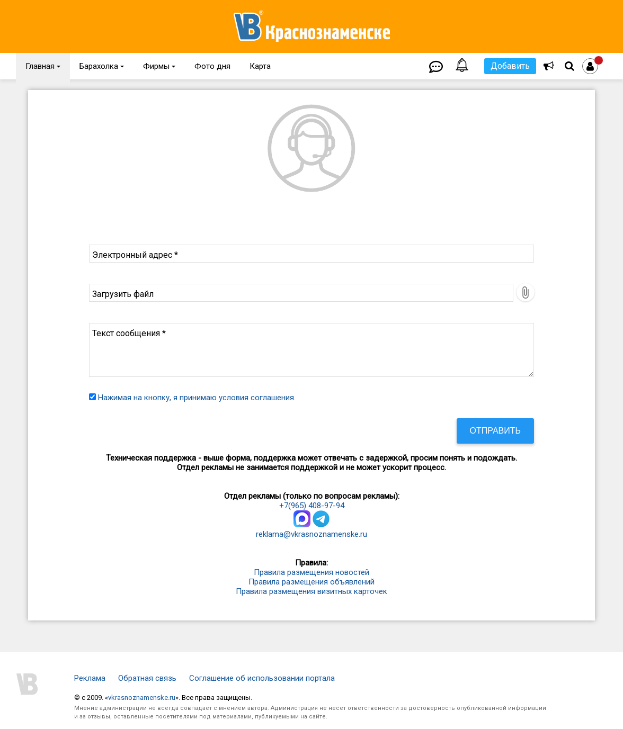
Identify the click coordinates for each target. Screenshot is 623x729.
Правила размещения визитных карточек (311, 591)
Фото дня (212, 66)
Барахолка (101, 66)
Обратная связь (147, 678)
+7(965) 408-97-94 (311, 505)
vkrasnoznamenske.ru (141, 697)
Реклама (89, 678)
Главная (42, 66)
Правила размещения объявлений (311, 582)
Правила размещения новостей (311, 572)
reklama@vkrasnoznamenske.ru (311, 534)
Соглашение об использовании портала (262, 678)
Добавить (510, 66)
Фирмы (159, 66)
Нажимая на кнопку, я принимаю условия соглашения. (197, 397)
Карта (260, 66)
